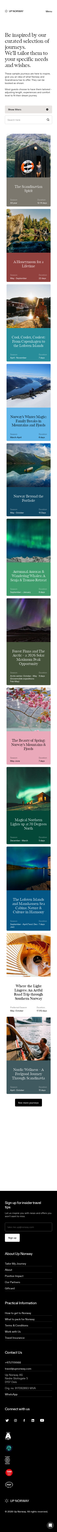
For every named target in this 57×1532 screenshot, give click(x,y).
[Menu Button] (49, 11)
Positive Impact (14, 1276)
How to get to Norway (18, 1313)
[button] (50, 1525)
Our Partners (12, 1282)
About (8, 1270)
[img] (7, 1420)
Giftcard (10, 1288)
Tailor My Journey (15, 1263)
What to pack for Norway (20, 1319)
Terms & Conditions (16, 1325)
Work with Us (13, 1331)
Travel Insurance (15, 1338)
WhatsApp (11, 1394)
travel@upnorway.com (18, 1368)
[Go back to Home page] (16, 11)
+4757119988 (13, 1362)
